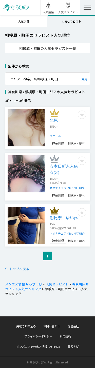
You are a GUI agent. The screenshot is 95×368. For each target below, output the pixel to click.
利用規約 (65, 336)
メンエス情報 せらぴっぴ (23, 284)
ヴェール (55, 136)
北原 (54, 120)
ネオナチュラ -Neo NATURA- (67, 188)
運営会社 (73, 326)
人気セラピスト (71, 21)
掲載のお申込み (26, 326)
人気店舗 (23, 21)
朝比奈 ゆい (65, 217)
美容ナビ (73, 346)
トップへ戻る (17, 268)
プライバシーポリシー (38, 336)
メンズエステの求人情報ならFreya (38, 346)
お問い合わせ (51, 326)
